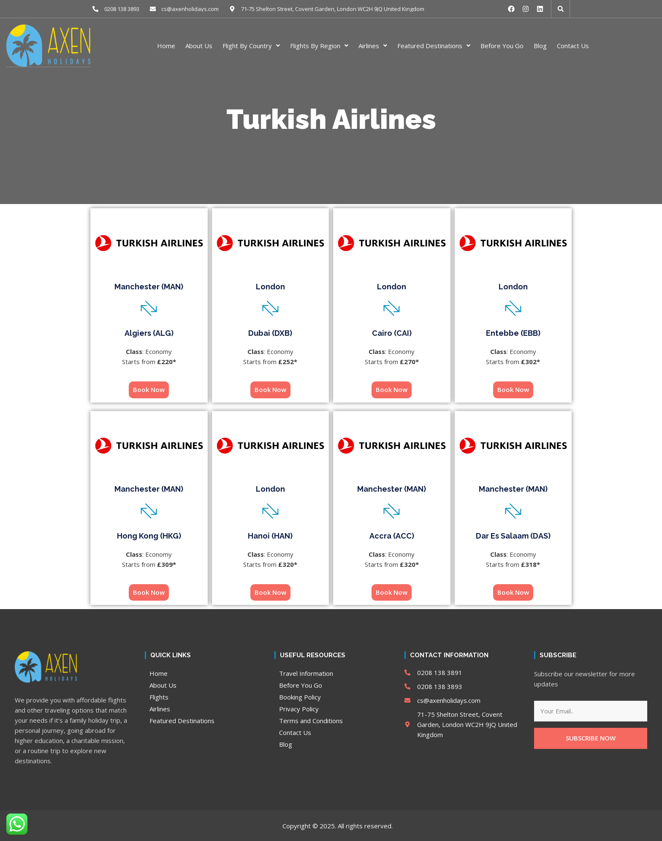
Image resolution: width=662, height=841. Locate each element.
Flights (158, 696)
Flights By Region (319, 45)
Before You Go (502, 45)
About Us (198, 45)
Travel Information (306, 673)
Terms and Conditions (311, 720)
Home (166, 45)
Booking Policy (300, 696)
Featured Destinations (433, 45)
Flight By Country (251, 45)
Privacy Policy (299, 708)
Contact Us (573, 45)
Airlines (372, 45)
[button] (560, 9)
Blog (540, 45)
